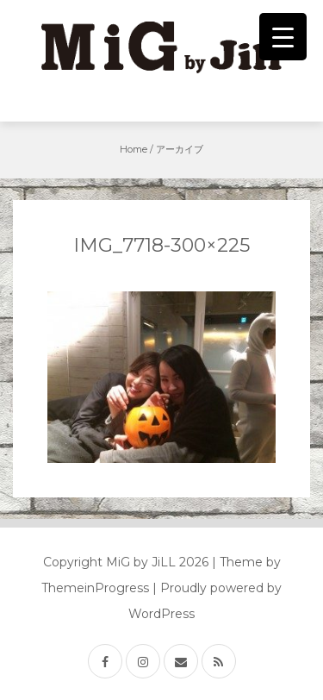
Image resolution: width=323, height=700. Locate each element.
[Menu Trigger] (283, 36)
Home (133, 149)
